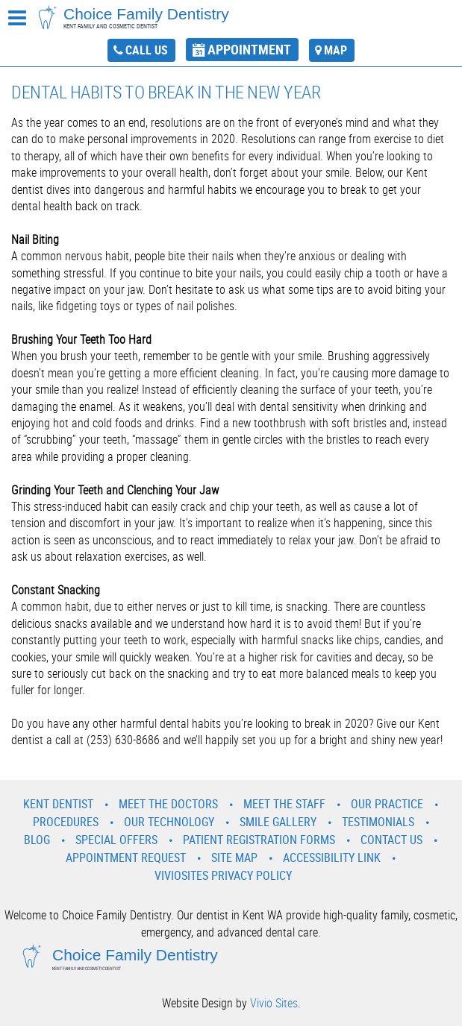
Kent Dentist (58, 804)
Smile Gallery (278, 821)
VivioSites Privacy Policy (223, 875)
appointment (249, 49)
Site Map (234, 857)
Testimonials (378, 821)
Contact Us (391, 839)
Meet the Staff (284, 804)
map (335, 50)
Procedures (66, 821)
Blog (37, 839)
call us (146, 50)
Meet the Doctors (168, 804)
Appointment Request (126, 857)
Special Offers (116, 839)
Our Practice (387, 804)
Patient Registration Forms (259, 839)
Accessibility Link (332, 857)
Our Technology (169, 821)
